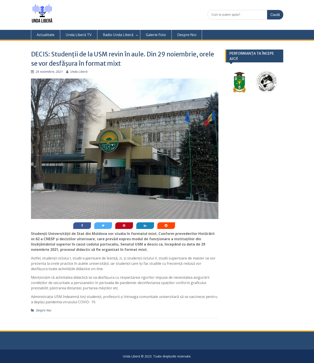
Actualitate (45, 34)
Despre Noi (186, 34)
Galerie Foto (156, 34)
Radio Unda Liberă (118, 34)
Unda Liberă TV (79, 34)
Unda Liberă (78, 71)
